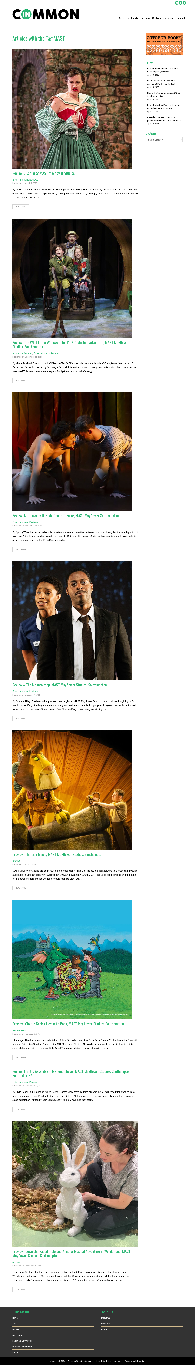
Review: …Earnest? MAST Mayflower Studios (43, 173)
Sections (145, 18)
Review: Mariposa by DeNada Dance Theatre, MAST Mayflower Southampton (65, 515)
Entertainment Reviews (25, 179)
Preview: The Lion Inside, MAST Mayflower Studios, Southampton (57, 854)
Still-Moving (140, 1361)
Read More (21, 207)
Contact (181, 18)
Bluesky (104, 1329)
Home (15, 1317)
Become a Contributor (22, 1340)
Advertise (124, 18)
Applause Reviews (22, 353)
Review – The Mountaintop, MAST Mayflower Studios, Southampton (59, 685)
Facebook (105, 1323)
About (171, 18)
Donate (134, 18)
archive (16, 860)
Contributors (159, 18)
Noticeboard (19, 1030)
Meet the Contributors (22, 1346)
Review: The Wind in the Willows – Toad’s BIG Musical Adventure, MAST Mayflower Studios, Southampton (70, 345)
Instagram (105, 1317)
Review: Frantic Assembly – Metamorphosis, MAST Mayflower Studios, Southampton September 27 (71, 1073)
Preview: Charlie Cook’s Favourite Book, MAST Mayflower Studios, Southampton (68, 1024)
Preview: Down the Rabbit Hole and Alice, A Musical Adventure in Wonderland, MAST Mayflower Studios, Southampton (71, 1253)
